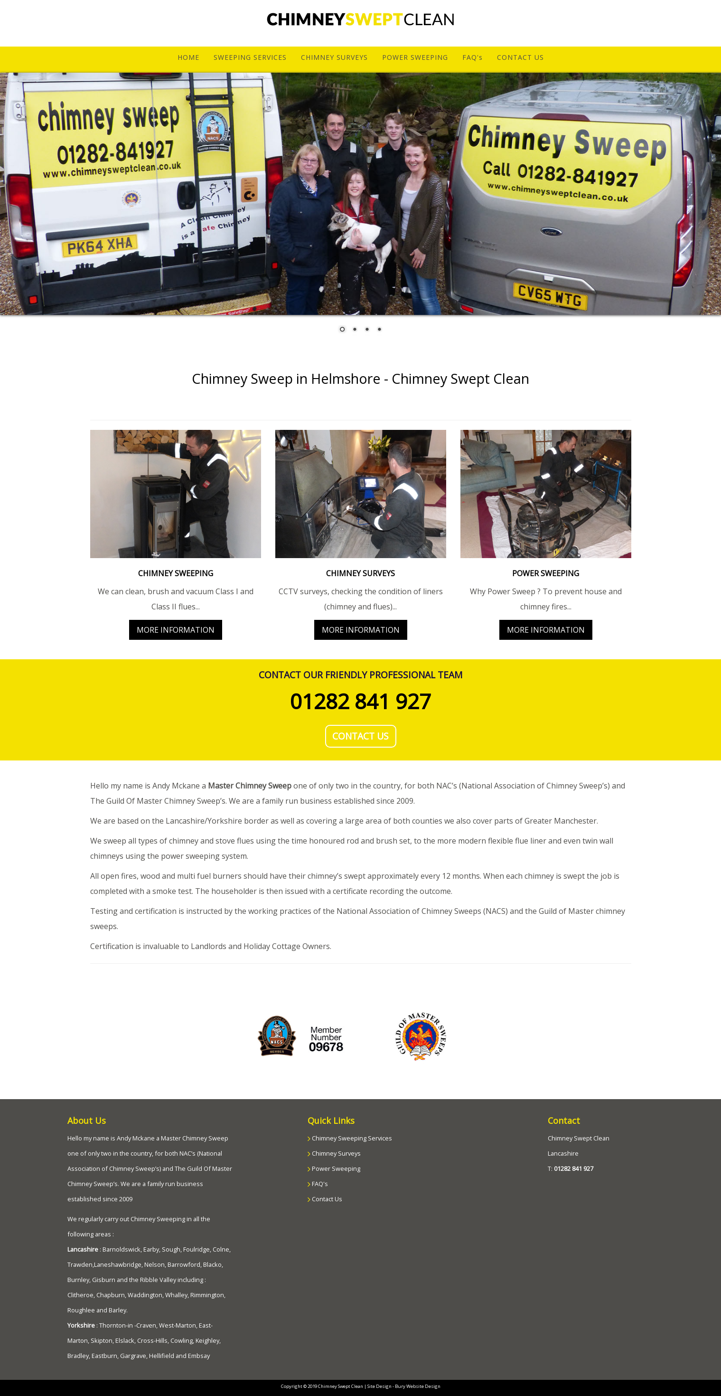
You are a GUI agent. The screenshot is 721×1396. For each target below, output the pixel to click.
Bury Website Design (417, 1386)
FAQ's (472, 57)
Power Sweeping (335, 1168)
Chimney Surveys (335, 1153)
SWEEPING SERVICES (250, 57)
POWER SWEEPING (415, 57)
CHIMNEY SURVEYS (334, 57)
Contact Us (326, 1199)
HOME (192, 57)
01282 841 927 (360, 701)
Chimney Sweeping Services (351, 1138)
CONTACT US (520, 57)
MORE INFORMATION (176, 630)
